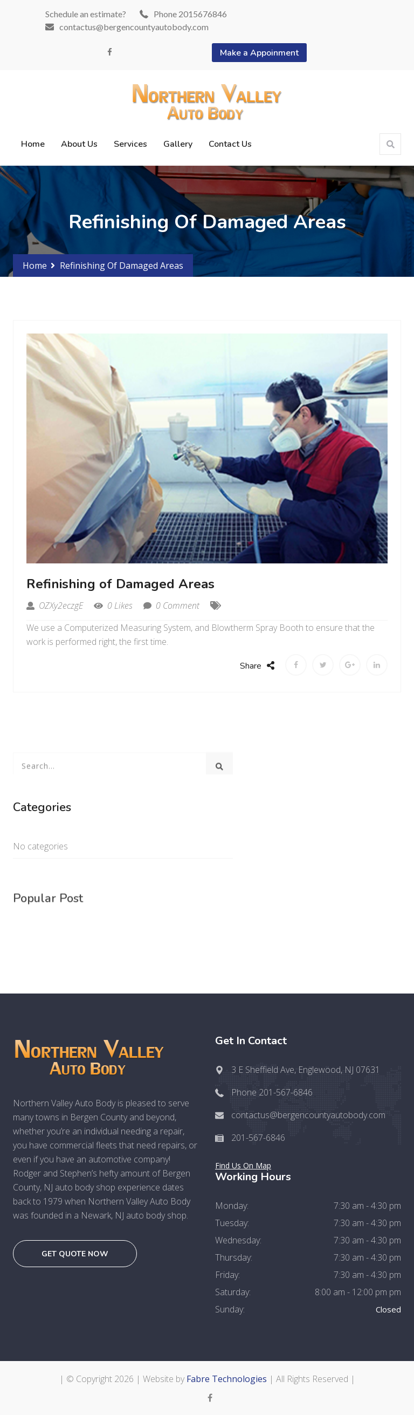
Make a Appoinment (259, 53)
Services (130, 144)
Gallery (177, 144)
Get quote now (75, 1254)
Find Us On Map (243, 1165)
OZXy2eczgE (54, 605)
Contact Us (230, 144)
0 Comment (171, 605)
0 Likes (113, 605)
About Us (79, 144)
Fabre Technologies (227, 1379)
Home (33, 144)
